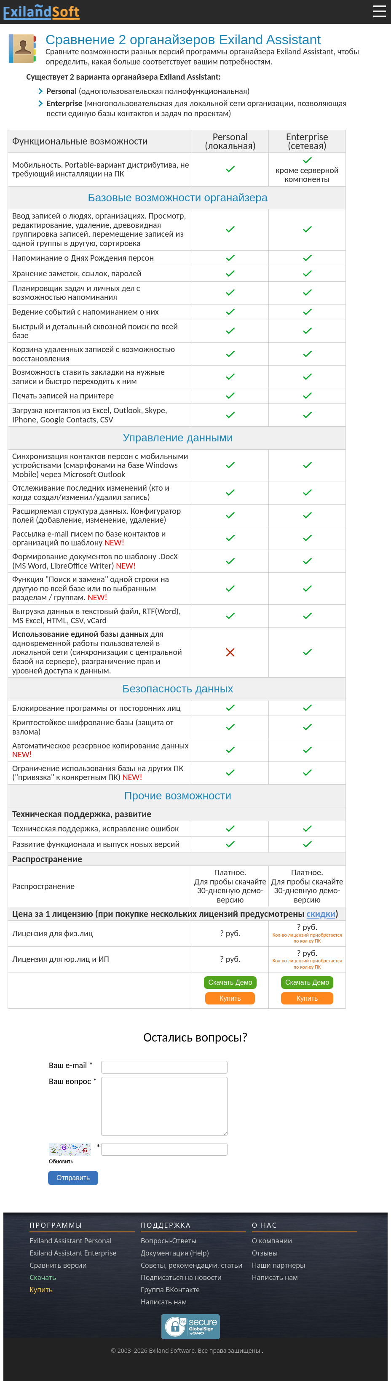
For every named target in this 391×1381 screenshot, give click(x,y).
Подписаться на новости (181, 1277)
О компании (272, 1240)
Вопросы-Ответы (168, 1240)
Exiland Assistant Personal (70, 1240)
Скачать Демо (230, 982)
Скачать (42, 1277)
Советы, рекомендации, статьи (191, 1265)
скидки (321, 913)
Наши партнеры (278, 1265)
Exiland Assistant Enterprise (72, 1253)
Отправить (73, 1177)
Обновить (61, 1161)
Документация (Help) (175, 1253)
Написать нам (164, 1301)
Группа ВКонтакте (170, 1289)
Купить (230, 998)
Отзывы (265, 1253)
